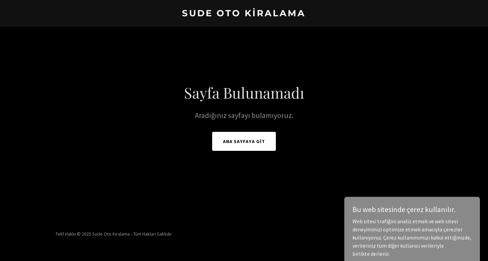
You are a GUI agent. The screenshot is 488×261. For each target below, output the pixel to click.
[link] (244, 14)
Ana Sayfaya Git (244, 141)
